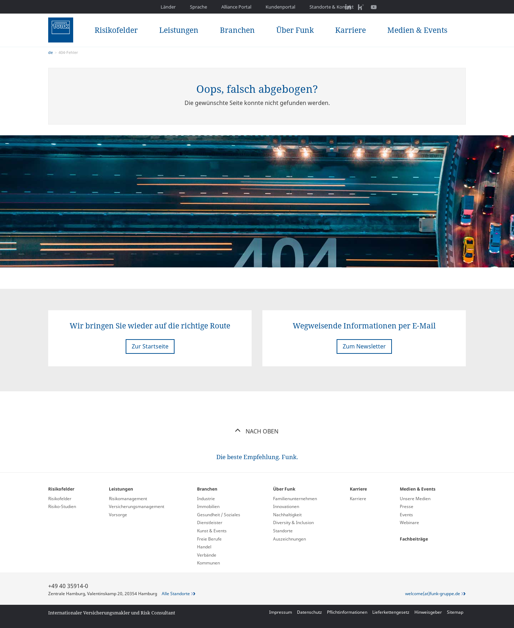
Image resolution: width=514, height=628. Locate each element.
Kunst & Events (212, 531)
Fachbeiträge (414, 539)
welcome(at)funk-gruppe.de (432, 594)
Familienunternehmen (295, 499)
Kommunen (208, 563)
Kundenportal (280, 7)
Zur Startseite (150, 346)
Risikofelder (116, 30)
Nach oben (257, 431)
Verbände (206, 555)
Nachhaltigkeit (287, 515)
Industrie (206, 499)
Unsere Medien (415, 499)
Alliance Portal (236, 7)
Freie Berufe (209, 539)
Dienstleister (209, 522)
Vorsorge (118, 515)
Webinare (409, 522)
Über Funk (295, 30)
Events (406, 515)
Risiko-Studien (62, 506)
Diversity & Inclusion (293, 522)
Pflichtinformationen (347, 612)
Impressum (280, 612)
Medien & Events (417, 30)
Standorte (283, 531)
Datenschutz (309, 612)
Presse (406, 506)
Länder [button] (168, 7)
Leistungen (178, 30)
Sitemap (455, 612)
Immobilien (208, 506)
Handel (204, 547)
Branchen (237, 30)
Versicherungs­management (136, 506)
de (50, 52)
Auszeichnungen (289, 539)
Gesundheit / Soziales (218, 515)
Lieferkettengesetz (390, 612)
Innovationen (286, 506)
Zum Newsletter (364, 346)
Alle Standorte (176, 594)
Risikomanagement (128, 499)
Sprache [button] (198, 7)
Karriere (350, 30)
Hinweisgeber (428, 612)
